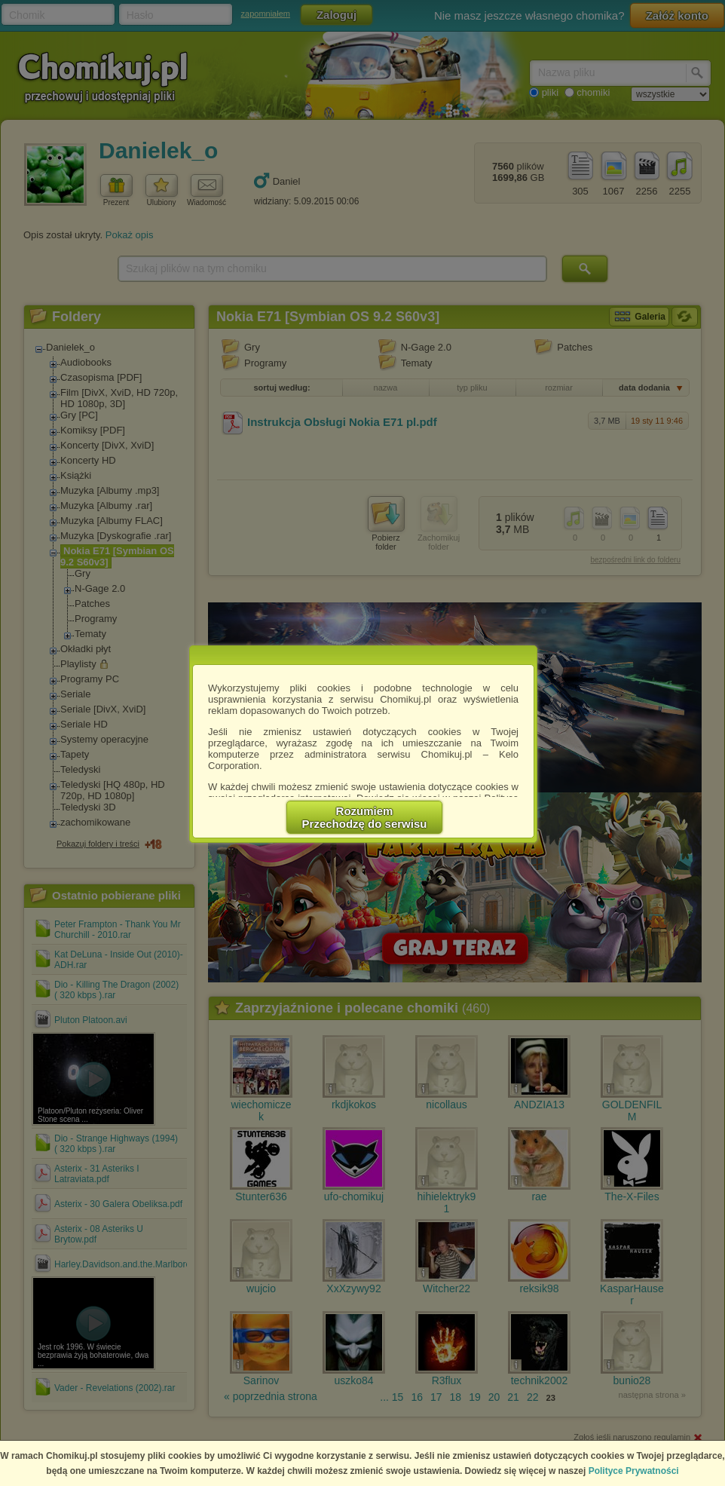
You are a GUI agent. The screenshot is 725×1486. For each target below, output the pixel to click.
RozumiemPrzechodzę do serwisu (364, 817)
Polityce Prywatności (634, 1471)
